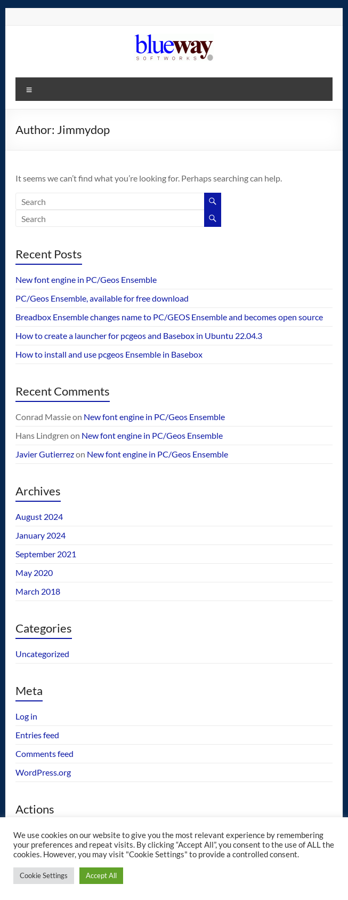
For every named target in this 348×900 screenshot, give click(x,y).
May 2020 (34, 572)
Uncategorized (42, 654)
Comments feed (44, 753)
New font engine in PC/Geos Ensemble (86, 279)
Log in (26, 716)
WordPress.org (43, 772)
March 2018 (37, 591)
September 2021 (45, 554)
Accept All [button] (101, 875)
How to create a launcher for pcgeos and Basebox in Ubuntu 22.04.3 (138, 335)
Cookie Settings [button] (44, 875)
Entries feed (37, 735)
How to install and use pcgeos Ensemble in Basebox (109, 354)
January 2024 (40, 535)
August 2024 (39, 516)
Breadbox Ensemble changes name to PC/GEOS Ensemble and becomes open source (169, 317)
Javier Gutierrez (44, 454)
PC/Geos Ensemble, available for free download (102, 298)
